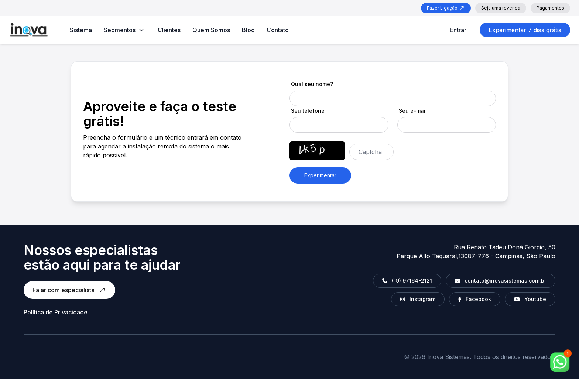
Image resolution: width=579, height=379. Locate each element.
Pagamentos (550, 8)
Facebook (474, 299)
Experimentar (320, 175)
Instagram (417, 299)
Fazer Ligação (446, 8)
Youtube (530, 299)
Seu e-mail (413, 110)
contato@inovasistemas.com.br (500, 280)
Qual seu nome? (312, 84)
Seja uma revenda (500, 8)
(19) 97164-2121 (407, 280)
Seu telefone (308, 110)
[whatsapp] (561, 360)
